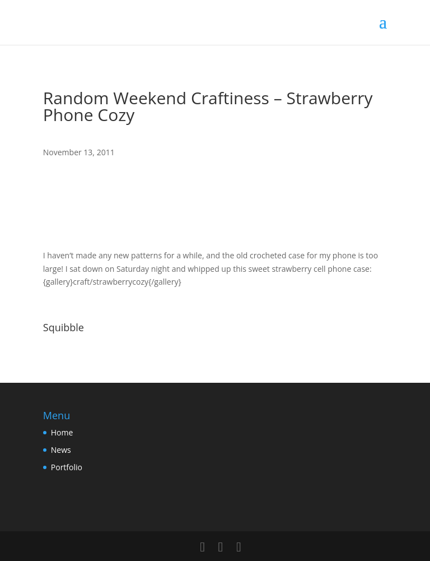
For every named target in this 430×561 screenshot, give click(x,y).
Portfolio (66, 467)
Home (62, 432)
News (61, 449)
